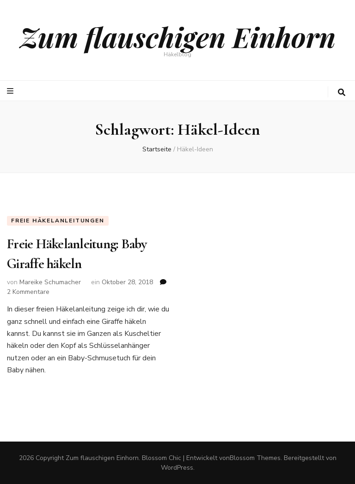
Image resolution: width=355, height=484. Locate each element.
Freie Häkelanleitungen (57, 220)
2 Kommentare (28, 291)
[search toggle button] (341, 92)
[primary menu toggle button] (11, 91)
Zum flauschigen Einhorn (178, 36)
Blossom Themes (255, 458)
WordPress (177, 467)
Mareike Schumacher (50, 282)
